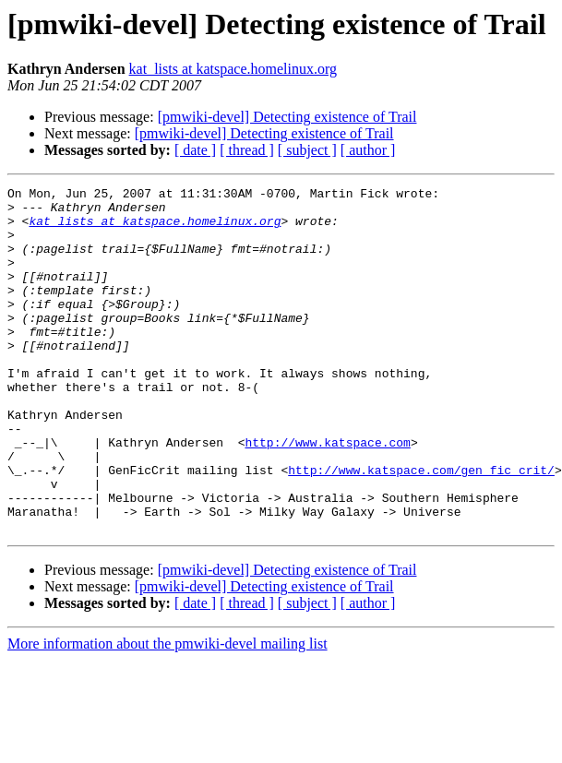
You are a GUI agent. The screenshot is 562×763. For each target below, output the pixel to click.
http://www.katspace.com (327, 494)
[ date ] (195, 150)
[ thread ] (247, 150)
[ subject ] (307, 150)
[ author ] (368, 150)
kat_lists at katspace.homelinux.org (233, 69)
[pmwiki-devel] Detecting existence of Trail (287, 117)
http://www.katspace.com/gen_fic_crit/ (421, 527)
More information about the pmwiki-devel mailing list (167, 713)
